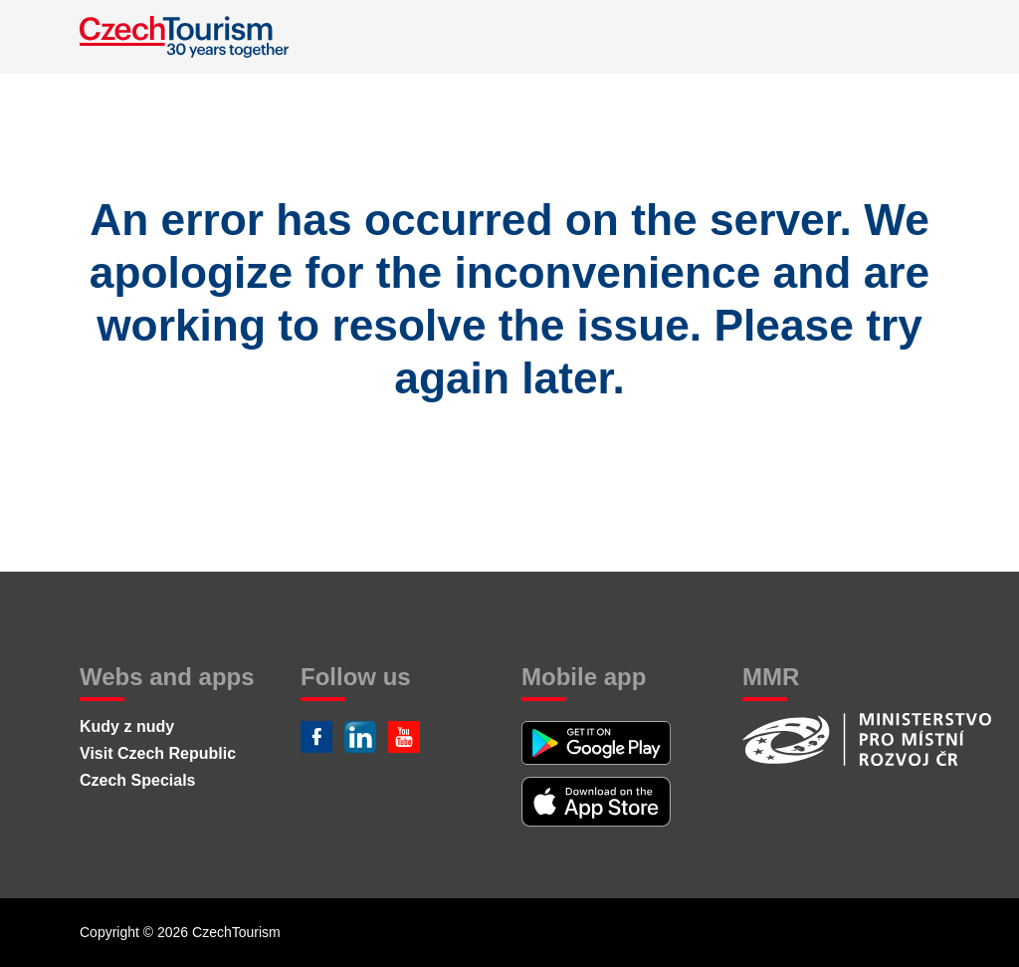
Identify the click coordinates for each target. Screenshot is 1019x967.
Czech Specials (138, 780)
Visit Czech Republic (158, 753)
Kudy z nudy (127, 726)
